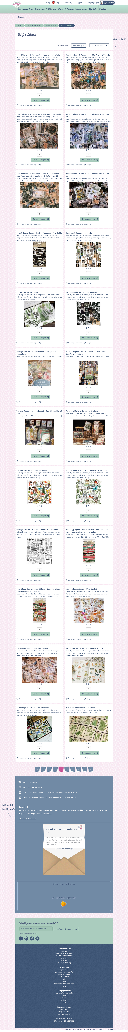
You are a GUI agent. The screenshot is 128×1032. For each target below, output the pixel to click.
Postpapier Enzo (25, 9)
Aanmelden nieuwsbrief (64, 929)
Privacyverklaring (64, 963)
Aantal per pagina (99, 45)
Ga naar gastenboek (27, 818)
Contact (64, 960)
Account (64, 951)
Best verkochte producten (64, 984)
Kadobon (64, 1000)
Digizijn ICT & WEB (103, 1029)
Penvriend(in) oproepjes (64, 993)
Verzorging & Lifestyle (45, 9)
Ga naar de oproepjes (64, 849)
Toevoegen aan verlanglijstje (30, 105)
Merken (102, 9)
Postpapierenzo (64, 991)
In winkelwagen (39, 100)
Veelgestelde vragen (64, 953)
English (64, 958)
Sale (95, 9)
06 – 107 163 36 (64, 1014)
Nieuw (21, 17)
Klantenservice (64, 949)
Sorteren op (78, 45)
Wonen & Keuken (65, 9)
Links (64, 1002)
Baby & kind (80, 9)
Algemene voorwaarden (64, 956)
